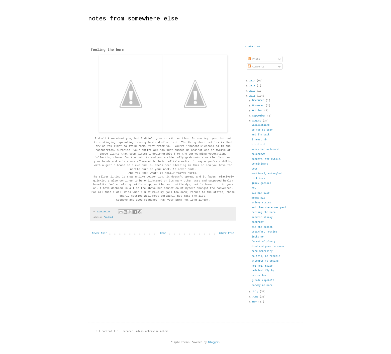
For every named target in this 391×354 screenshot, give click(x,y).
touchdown (258, 154)
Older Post (226, 233)
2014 (253, 80)
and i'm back (261, 134)
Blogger (213, 342)
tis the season (262, 227)
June (256, 296)
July (256, 291)
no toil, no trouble (266, 256)
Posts (254, 59)
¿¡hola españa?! (263, 280)
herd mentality (262, 251)
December (259, 100)
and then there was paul (269, 207)
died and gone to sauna (268, 246)
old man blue (261, 193)
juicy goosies (261, 183)
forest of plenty (264, 241)
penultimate (260, 164)
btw (254, 188)
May (255, 301)
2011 (253, 96)
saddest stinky (262, 217)
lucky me (258, 237)
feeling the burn (264, 212)
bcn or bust (260, 275)
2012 (253, 91)
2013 (253, 85)
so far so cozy (262, 130)
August (257, 120)
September (259, 116)
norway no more (262, 285)
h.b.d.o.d (258, 144)
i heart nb (259, 139)
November (259, 105)
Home (163, 233)
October (258, 110)
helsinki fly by (263, 270)
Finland (108, 217)
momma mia (258, 198)
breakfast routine (264, 232)
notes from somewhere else (133, 18)
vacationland (261, 125)
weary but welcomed (265, 149)
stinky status (261, 202)
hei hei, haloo (262, 266)
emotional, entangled (267, 173)
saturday (258, 222)
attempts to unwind (265, 261)
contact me (252, 46)
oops (255, 169)
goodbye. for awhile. (267, 159)
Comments (256, 66)
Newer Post (99, 233)
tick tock (258, 178)
